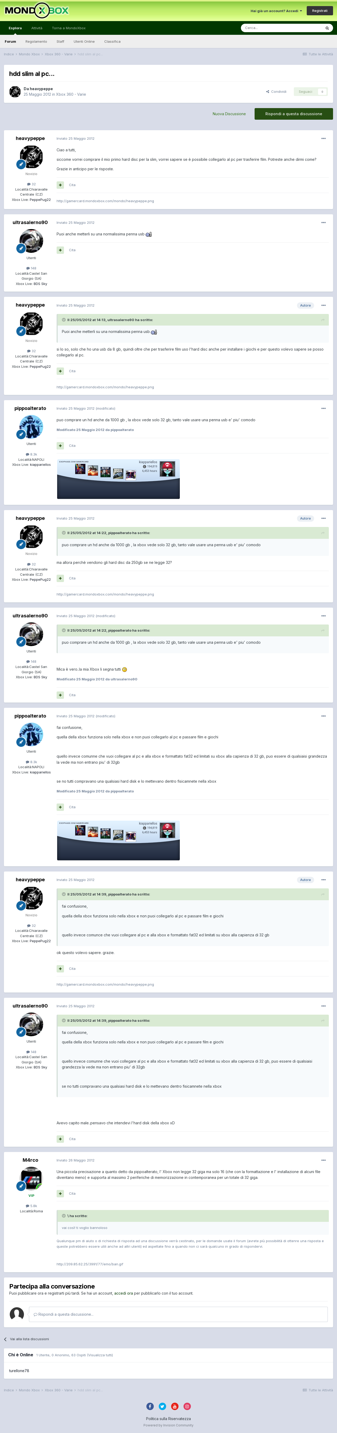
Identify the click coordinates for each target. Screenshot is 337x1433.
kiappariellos (40, 464)
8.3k (31, 454)
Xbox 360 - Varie (71, 94)
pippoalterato (30, 408)
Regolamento (36, 41)
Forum (10, 41)
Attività (36, 28)
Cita (72, 185)
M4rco (30, 1160)
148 (31, 268)
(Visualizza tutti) (100, 1355)
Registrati (320, 10)
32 (31, 184)
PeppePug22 (40, 199)
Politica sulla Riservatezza (168, 1418)
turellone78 (19, 1370)
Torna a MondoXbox (69, 28)
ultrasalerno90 (30, 222)
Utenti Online (84, 41)
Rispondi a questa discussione (293, 114)
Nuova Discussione (229, 114)
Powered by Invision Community (168, 1425)
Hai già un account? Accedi (276, 11)
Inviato (76, 138)
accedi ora (123, 1293)
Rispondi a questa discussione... (63, 1314)
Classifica (112, 41)
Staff (60, 41)
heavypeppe (41, 88)
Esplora (15, 30)
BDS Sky (40, 284)
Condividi (276, 91)
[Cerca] (265, 28)
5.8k (31, 1206)
